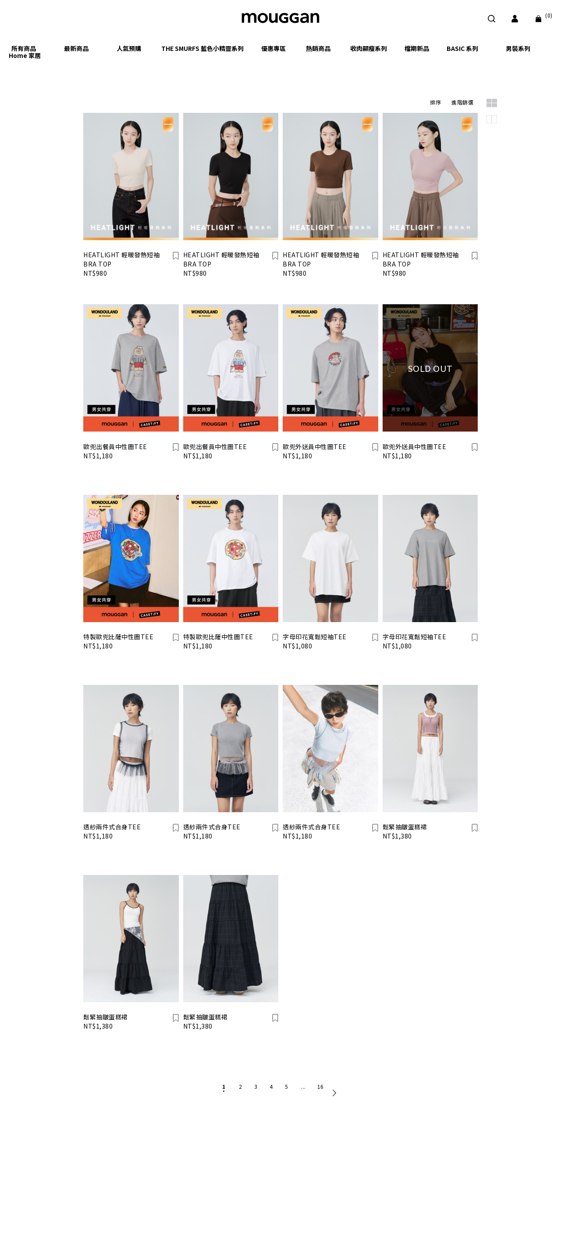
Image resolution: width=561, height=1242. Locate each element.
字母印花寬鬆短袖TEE (315, 636)
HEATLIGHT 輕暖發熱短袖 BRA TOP (121, 259)
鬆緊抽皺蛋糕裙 (405, 826)
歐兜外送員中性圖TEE (315, 446)
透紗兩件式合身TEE (112, 826)
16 (320, 1086)
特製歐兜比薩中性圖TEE (118, 636)
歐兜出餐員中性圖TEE (115, 446)
